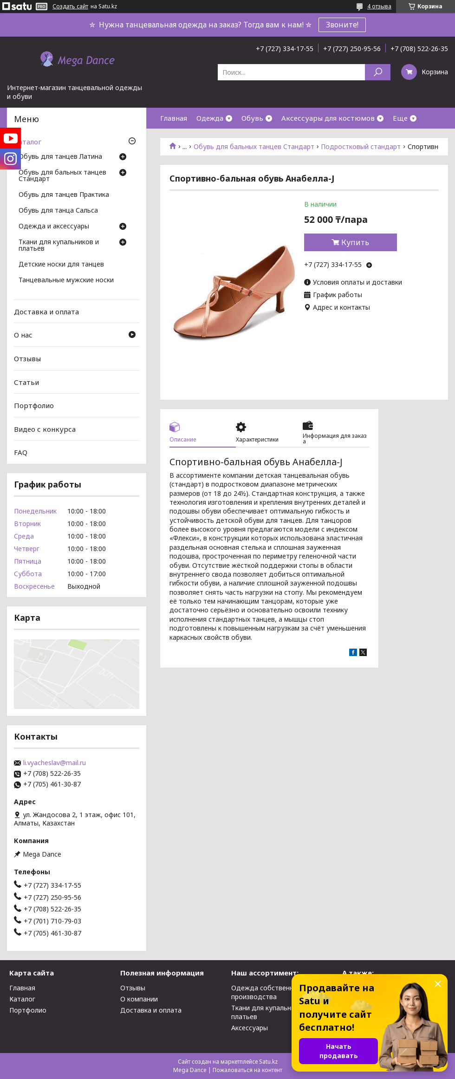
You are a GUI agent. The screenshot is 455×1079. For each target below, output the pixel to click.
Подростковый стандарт (361, 147)
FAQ (20, 452)
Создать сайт (70, 6)
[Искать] (377, 72)
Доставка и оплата (46, 311)
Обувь (252, 118)
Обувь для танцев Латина (60, 157)
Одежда (209, 118)
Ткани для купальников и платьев (59, 246)
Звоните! (342, 25)
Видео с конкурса (45, 429)
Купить (355, 242)
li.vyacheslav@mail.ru (54, 763)
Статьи (26, 381)
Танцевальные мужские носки (66, 280)
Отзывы (27, 358)
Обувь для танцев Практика (64, 195)
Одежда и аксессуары (54, 226)
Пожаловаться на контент (247, 1070)
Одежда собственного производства (268, 992)
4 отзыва (379, 6)
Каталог (27, 141)
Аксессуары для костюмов (328, 118)
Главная (173, 118)
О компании (139, 998)
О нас (23, 334)
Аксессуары (249, 1027)
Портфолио (34, 405)
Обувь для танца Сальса (58, 210)
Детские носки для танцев (61, 264)
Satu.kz (268, 1062)
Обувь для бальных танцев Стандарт (254, 147)
